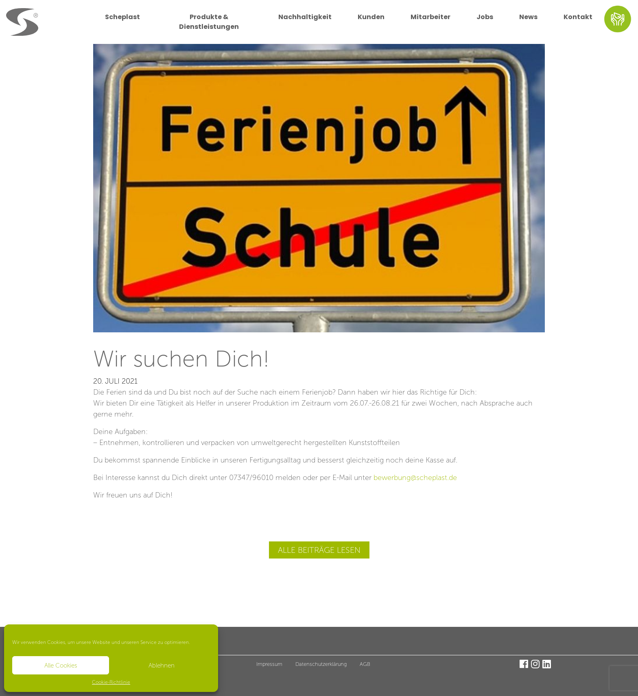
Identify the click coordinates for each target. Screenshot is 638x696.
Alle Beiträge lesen (319, 550)
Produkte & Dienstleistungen (209, 21)
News (528, 17)
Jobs (484, 17)
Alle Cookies (60, 665)
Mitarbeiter (430, 17)
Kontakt (578, 17)
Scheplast (122, 17)
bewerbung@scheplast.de (415, 477)
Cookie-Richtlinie (111, 682)
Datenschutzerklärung (321, 664)
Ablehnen (162, 665)
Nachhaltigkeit (305, 17)
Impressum (269, 664)
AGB (365, 664)
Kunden (371, 17)
